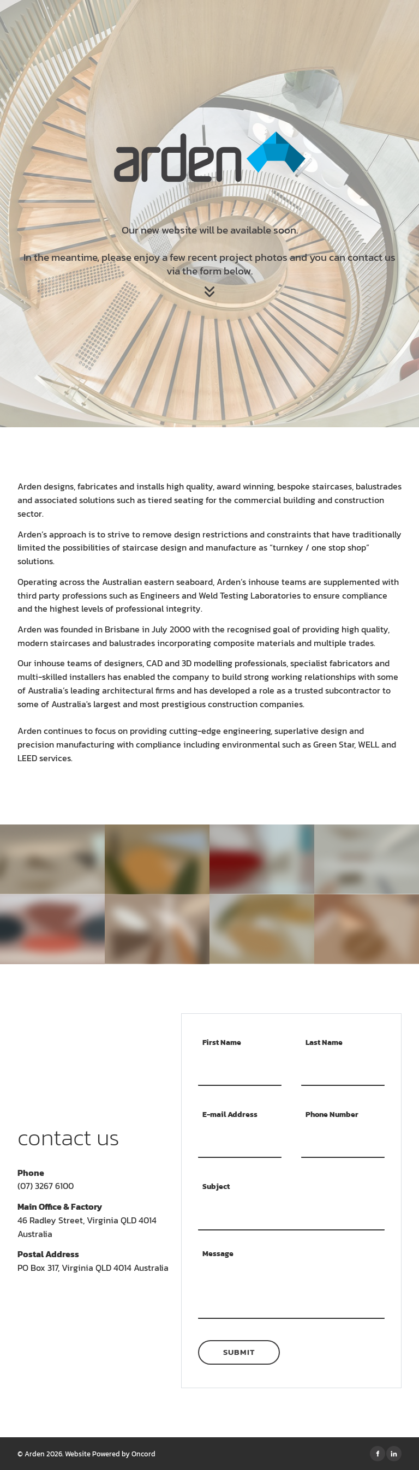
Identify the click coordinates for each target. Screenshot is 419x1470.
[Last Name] (343, 1069)
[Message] (291, 1294)
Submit (239, 1352)
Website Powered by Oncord (110, 1453)
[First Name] (240, 1069)
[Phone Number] (343, 1142)
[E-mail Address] (240, 1142)
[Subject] (291, 1214)
